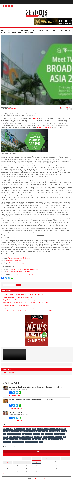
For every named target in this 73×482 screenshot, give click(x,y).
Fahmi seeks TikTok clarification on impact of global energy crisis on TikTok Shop (23, 294)
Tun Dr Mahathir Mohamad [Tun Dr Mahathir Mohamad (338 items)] (32, 441)
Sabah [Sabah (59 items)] (34, 439)
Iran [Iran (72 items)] (48, 433)
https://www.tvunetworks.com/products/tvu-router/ (26, 275)
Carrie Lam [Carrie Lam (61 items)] (10, 428)
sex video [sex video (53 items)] (46, 439)
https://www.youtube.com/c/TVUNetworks (19, 264)
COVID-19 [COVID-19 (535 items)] (29, 428)
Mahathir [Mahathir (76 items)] (5, 436)
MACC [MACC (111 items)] (65, 433)
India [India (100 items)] (44, 433)
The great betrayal (15, 412)
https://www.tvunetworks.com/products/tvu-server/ (26, 273)
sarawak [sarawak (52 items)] (40, 439)
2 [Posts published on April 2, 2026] (36, 457)
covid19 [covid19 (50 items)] (35, 428)
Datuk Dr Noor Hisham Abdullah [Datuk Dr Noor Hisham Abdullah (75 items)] (46, 428)
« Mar (4, 471)
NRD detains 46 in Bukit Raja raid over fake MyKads (16, 305)
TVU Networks (35, 118)
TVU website (40, 235)
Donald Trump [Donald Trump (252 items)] (45, 431)
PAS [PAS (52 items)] (62, 436)
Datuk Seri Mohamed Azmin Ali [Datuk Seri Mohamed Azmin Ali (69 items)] (10, 431)
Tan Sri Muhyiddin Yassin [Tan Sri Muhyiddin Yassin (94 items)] (18, 441)
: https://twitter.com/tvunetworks (15, 260)
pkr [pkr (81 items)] (66, 436)
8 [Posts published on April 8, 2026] (26, 460)
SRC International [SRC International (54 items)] (61, 439)
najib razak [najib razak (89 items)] (31, 436)
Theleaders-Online (12, 108)
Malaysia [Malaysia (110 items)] (12, 436)
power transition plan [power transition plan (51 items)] (13, 439)
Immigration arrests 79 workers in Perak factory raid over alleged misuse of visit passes (25, 302)
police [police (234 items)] (4, 439)
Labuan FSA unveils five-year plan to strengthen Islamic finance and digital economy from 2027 (27, 310)
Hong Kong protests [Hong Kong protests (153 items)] (27, 433)
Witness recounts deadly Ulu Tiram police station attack (17, 297)
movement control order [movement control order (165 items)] (21, 436)
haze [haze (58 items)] (4, 433)
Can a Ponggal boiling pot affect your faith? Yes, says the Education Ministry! (35, 387)
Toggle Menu (36, 2)
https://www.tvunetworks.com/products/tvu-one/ (21, 271)
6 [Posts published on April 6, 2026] (7, 460)
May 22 (19, 395)
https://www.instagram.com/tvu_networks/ (20, 262)
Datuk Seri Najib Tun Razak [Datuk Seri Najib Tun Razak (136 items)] (25, 431)
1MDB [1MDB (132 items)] (4, 428)
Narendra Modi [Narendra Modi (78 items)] (39, 436)
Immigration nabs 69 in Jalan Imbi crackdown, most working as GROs (20, 308)
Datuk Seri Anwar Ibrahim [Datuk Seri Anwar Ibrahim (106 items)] (61, 428)
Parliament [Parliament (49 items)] (57, 436)
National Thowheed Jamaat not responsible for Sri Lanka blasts (31, 400)
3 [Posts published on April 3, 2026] (46, 457)
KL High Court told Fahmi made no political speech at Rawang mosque (21, 300)
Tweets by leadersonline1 (9, 372)
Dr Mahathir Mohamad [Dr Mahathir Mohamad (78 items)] (55, 431)
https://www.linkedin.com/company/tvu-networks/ (22, 257)
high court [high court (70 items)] (19, 433)
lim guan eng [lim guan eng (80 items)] (59, 433)
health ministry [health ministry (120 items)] (11, 433)
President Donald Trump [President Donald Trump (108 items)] (25, 439)
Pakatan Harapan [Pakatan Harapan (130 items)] (48, 436)
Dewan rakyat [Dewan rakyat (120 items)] (37, 431)
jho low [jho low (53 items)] (52, 433)
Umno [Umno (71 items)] (41, 441)
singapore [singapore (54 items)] (52, 439)
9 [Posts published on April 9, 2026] (36, 460)
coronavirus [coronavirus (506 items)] (22, 428)
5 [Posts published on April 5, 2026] (65, 457)
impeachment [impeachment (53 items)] (37, 433)
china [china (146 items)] (16, 428)
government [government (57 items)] (65, 431)
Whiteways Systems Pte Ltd (45, 127)
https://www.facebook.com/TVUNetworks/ (20, 258)
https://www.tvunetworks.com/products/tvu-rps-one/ (25, 269)
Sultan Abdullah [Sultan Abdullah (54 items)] (6, 441)
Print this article (65, 107)
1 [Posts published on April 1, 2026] (26, 457)
